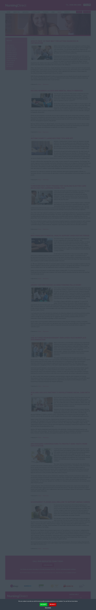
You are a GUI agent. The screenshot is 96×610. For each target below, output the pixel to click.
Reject (53, 604)
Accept (43, 604)
